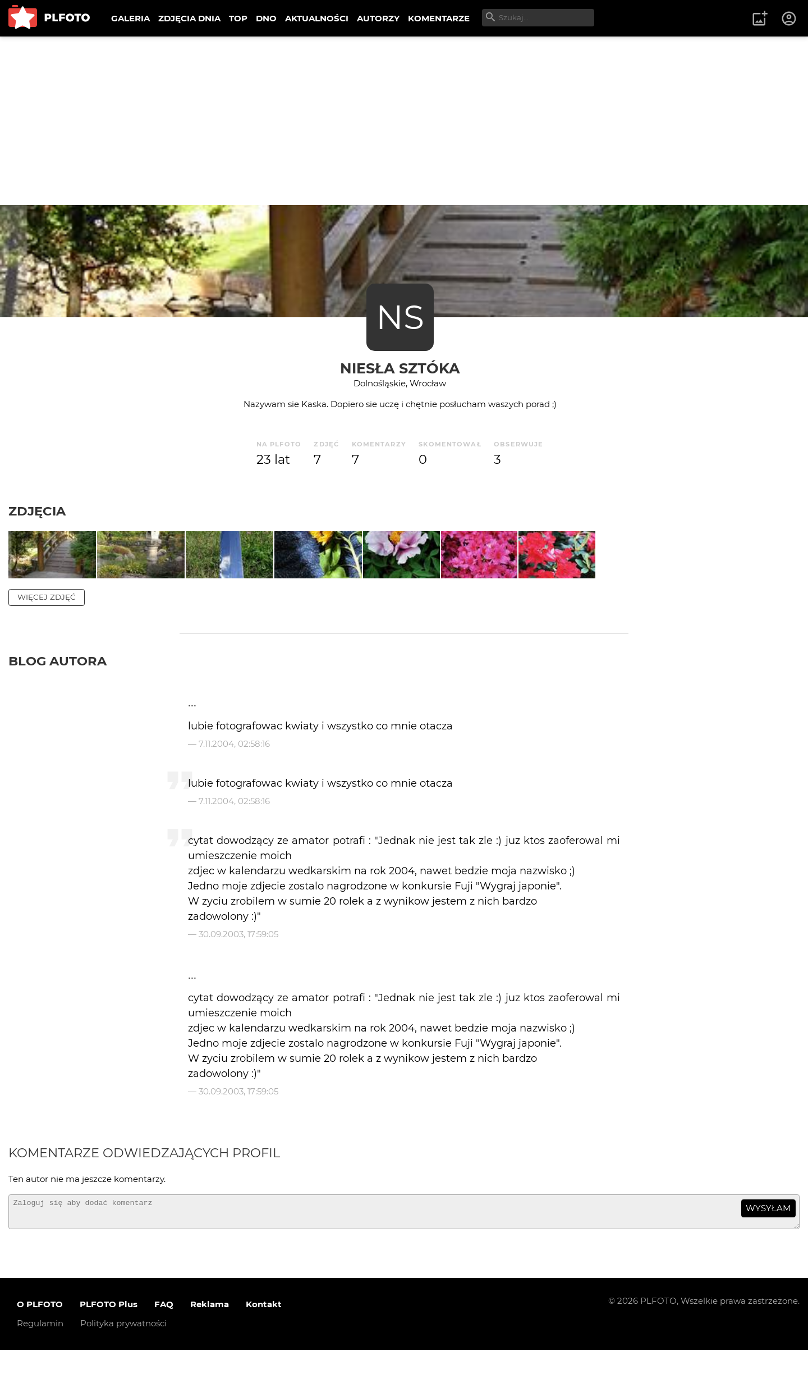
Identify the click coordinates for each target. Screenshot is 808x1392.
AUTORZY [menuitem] (378, 18)
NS (400, 316)
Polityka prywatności (123, 1366)
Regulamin (40, 1366)
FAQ (163, 1346)
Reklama (209, 1346)
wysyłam (768, 1245)
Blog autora (57, 698)
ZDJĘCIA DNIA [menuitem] (189, 18)
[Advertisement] (404, 120)
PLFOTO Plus (108, 1346)
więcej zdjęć (46, 634)
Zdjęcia (37, 511)
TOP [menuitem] (238, 18)
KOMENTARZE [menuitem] (439, 18)
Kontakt (264, 1346)
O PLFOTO (40, 1346)
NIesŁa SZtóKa (400, 368)
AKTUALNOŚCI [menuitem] (316, 18)
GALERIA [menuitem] (130, 18)
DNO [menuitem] (266, 18)
